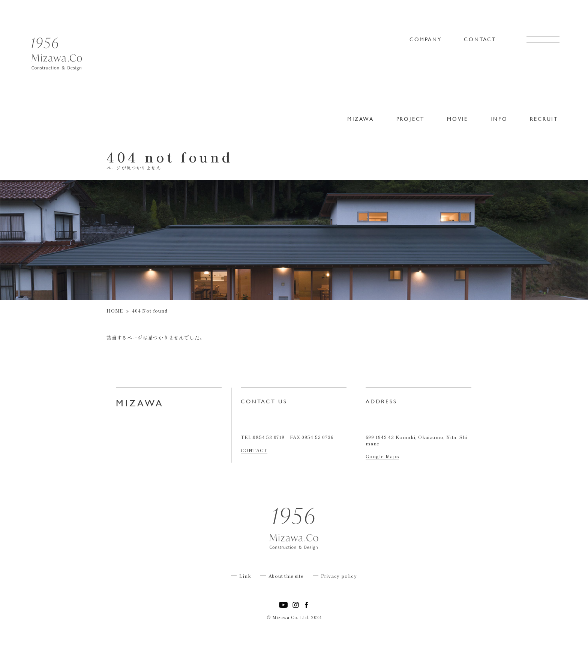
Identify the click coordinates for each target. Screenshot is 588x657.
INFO (498, 119)
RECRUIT (544, 119)
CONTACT (480, 39)
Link (245, 576)
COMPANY (426, 39)
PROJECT (410, 119)
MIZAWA (360, 119)
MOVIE (457, 119)
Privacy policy (339, 576)
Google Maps (382, 456)
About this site (286, 576)
